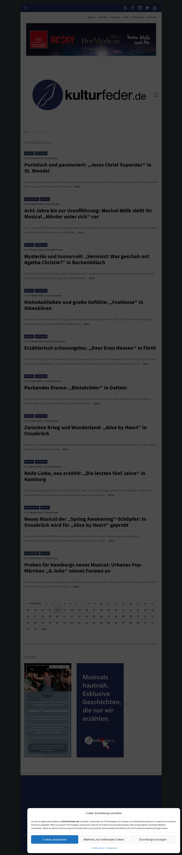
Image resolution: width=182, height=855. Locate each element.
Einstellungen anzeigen (153, 839)
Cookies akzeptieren (55, 839)
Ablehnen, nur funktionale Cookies (104, 839)
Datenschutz (98, 848)
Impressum (112, 848)
